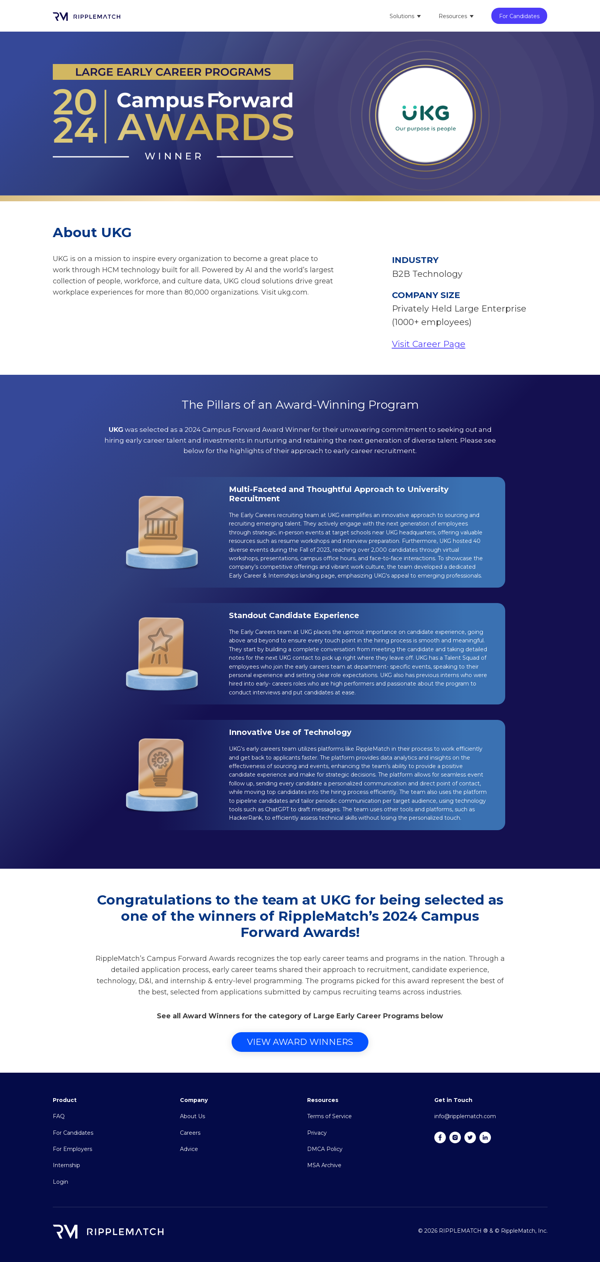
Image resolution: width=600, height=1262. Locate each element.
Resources (453, 16)
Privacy (317, 1132)
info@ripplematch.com (465, 1116)
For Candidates (519, 16)
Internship (66, 1165)
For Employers (72, 1149)
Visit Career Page (429, 344)
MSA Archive (324, 1165)
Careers (190, 1132)
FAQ (59, 1116)
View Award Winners (300, 1042)
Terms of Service (329, 1116)
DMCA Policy (325, 1149)
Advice (189, 1149)
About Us (192, 1116)
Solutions (402, 16)
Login (60, 1181)
